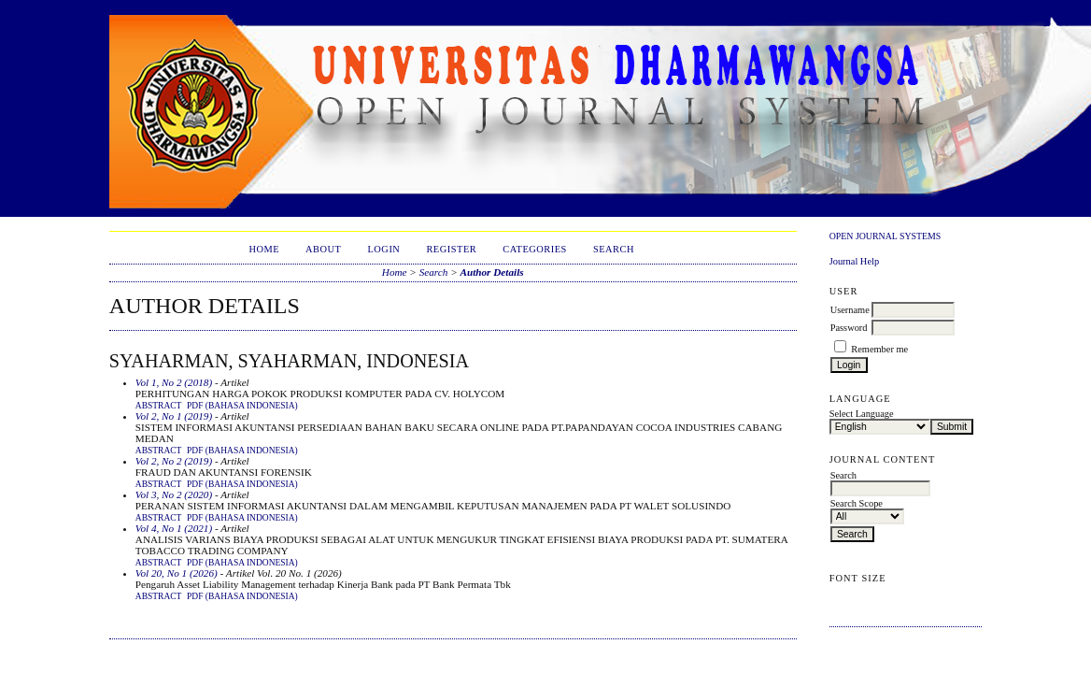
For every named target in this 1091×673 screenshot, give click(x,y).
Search (613, 249)
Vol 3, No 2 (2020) (173, 494)
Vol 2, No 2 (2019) (173, 460)
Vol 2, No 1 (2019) (173, 416)
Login (383, 249)
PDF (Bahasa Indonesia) (242, 405)
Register (451, 249)
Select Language (861, 413)
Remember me (879, 349)
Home (263, 249)
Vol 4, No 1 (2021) (173, 528)
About (323, 249)
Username (850, 310)
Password (849, 327)
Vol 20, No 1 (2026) (176, 573)
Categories (535, 249)
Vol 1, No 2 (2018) (173, 382)
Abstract (158, 405)
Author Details (492, 272)
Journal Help (854, 261)
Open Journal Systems (885, 236)
